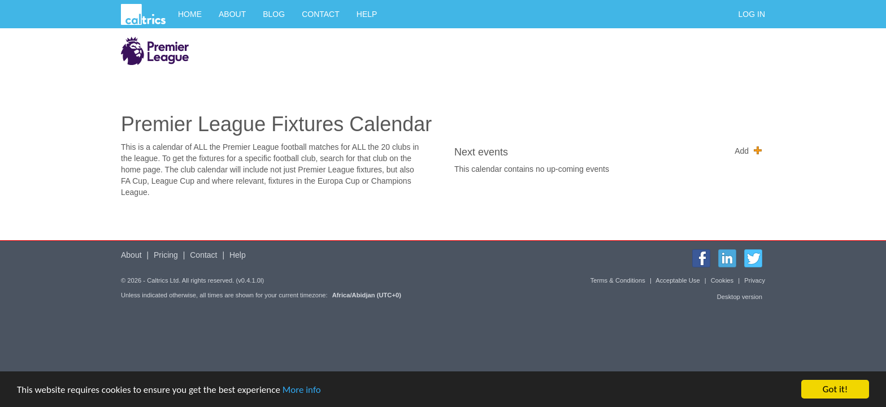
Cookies (722, 280)
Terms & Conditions (617, 280)
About (232, 14)
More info (302, 390)
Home (190, 14)
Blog (274, 14)
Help (367, 14)
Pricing (166, 254)
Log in (752, 14)
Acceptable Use (677, 280)
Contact (321, 14)
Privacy (754, 280)
